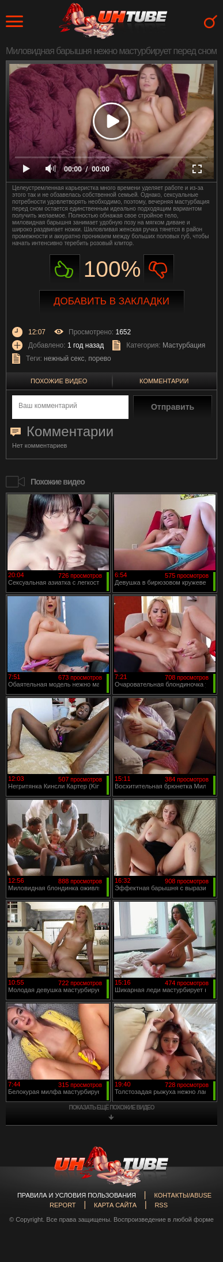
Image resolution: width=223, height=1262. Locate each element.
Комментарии (163, 381)
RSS (161, 1205)
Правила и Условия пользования (76, 1195)
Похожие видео (59, 381)
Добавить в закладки (111, 301)
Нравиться (65, 269)
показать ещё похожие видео (111, 1107)
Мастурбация (183, 345)
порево (99, 358)
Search (210, 21)
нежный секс (64, 358)
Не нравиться (158, 269)
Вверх (197, 1185)
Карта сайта (115, 1205)
